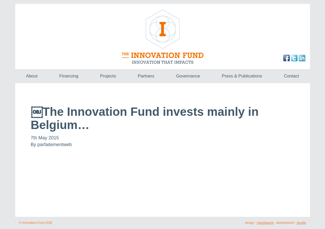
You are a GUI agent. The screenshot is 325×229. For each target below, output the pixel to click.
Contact (291, 76)
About (31, 76)
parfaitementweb (54, 144)
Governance (188, 76)
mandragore (265, 223)
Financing (68, 76)
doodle (301, 223)
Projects (108, 76)
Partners (146, 76)
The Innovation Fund (162, 36)
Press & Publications (242, 76)
